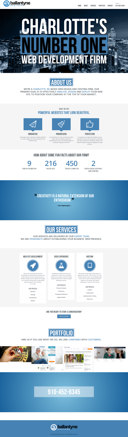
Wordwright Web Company (71, 434)
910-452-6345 (120, 6)
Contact (110, 6)
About (86, 6)
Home (79, 6)
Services (93, 6)
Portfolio (102, 6)
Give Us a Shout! (64, 316)
